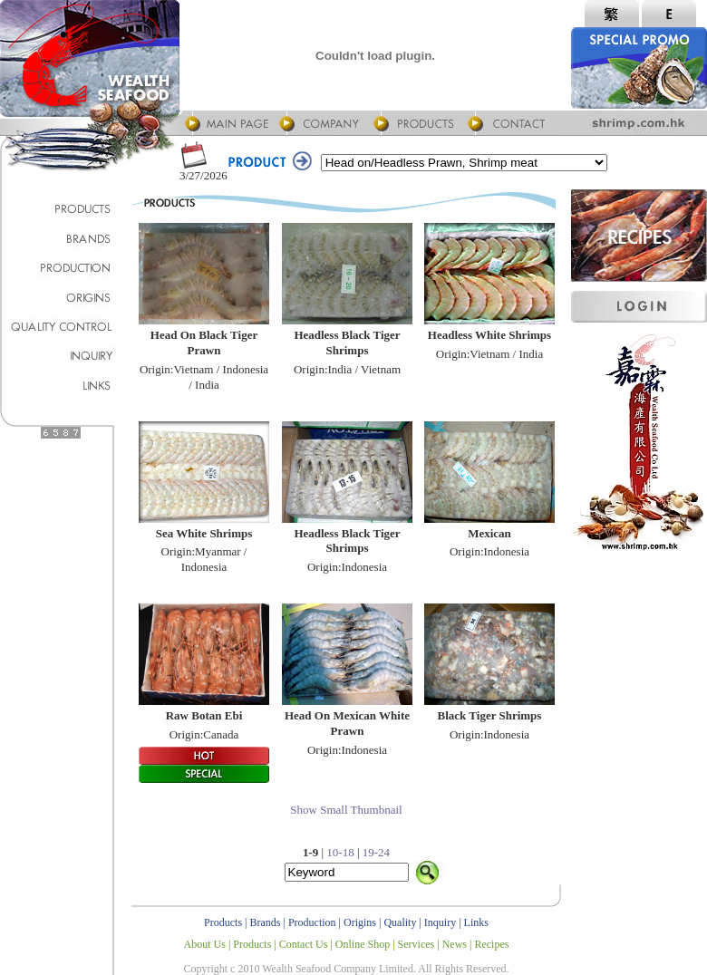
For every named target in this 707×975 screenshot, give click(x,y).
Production (312, 922)
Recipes (491, 944)
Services (416, 944)
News (454, 944)
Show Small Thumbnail (346, 809)
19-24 (376, 852)
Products (223, 922)
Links (476, 922)
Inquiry (440, 922)
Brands (265, 922)
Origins (360, 922)
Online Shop (362, 944)
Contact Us (303, 944)
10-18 (340, 852)
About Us (205, 944)
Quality (399, 922)
